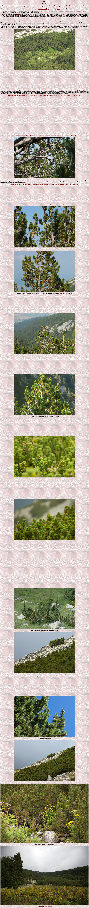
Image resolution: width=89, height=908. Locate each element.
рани (24, 182)
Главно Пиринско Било (35, 135)
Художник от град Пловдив (37, 204)
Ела (13, 135)
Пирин (42, 5)
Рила (39, 5)
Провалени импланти (68, 204)
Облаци (72, 135)
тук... (58, 9)
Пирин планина (58, 204)
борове (19, 14)
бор (58, 293)
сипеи (66, 782)
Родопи (55, 5)
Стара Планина (69, 5)
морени (70, 782)
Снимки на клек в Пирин (43, 9)
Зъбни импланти (26, 204)
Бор (76, 135)
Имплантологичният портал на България (60, 135)
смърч (62, 293)
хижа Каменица (48, 906)
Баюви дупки (19, 204)
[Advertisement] (44, 80)
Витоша (46, 5)
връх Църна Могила (16, 674)
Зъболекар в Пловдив (49, 204)
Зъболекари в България (20, 135)
